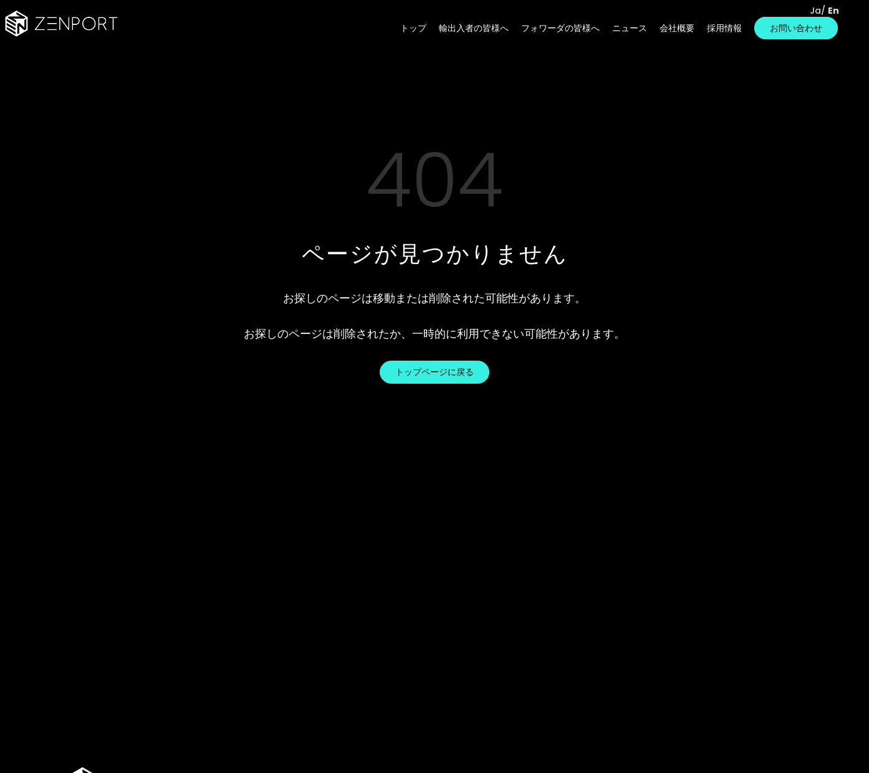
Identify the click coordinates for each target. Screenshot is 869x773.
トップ (413, 28)
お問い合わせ (796, 28)
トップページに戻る (434, 372)
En (833, 10)
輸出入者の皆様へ (474, 28)
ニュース (629, 28)
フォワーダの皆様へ (560, 28)
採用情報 (724, 28)
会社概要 (677, 28)
